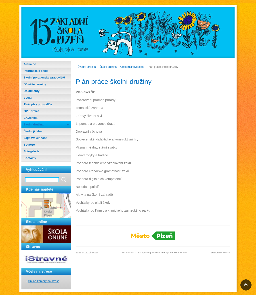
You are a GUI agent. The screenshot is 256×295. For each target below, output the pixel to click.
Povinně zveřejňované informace (169, 252)
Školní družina (34, 124)
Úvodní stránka (87, 66)
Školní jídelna (33, 131)
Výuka (28, 97)
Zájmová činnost (35, 138)
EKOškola (30, 117)
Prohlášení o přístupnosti (135, 252)
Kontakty (30, 158)
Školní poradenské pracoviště (44, 77)
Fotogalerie (31, 151)
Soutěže (29, 144)
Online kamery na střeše (43, 281)
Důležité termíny (35, 84)
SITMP (226, 252)
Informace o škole (36, 70)
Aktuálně (30, 64)
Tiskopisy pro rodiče (38, 104)
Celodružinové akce (132, 66)
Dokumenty (32, 91)
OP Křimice (31, 111)
